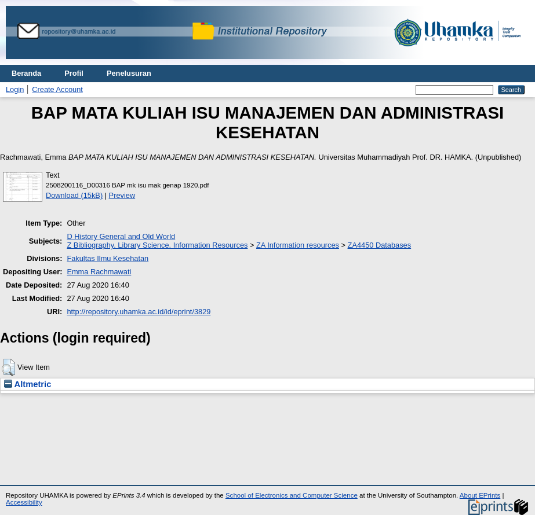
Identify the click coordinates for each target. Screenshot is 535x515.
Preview (122, 195)
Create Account (57, 89)
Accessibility (24, 502)
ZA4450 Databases (380, 245)
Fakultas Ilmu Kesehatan (107, 258)
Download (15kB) (74, 195)
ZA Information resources (297, 245)
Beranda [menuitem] (26, 73)
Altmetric (27, 384)
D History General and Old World (121, 236)
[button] (8, 367)
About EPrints (480, 495)
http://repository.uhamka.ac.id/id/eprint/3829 (138, 311)
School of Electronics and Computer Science (291, 495)
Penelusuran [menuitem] (129, 73)
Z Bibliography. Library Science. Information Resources (157, 245)
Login (15, 89)
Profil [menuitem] (73, 73)
